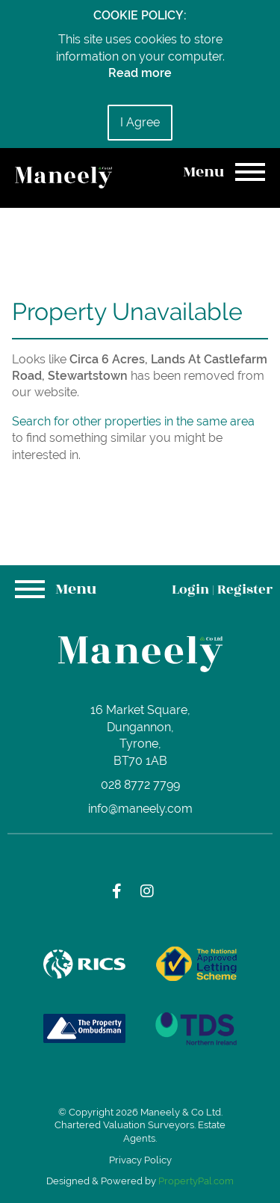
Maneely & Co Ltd (180, 1112)
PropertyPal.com (196, 1181)
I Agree (140, 122)
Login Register (222, 589)
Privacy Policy (140, 1160)
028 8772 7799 (140, 785)
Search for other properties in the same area (133, 421)
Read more (140, 73)
